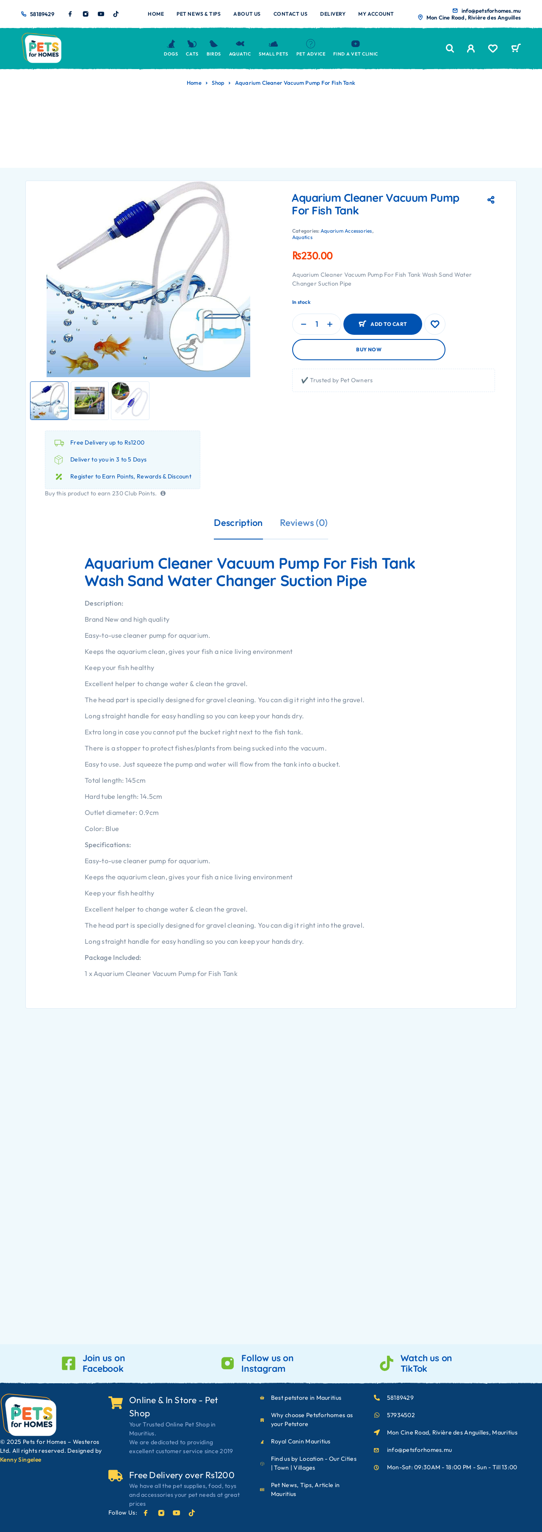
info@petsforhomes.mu (491, 10)
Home (156, 14)
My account (376, 14)
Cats (192, 48)
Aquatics (302, 237)
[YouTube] (100, 14)
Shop (218, 82)
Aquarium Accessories (346, 231)
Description (238, 522)
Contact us (290, 14)
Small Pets (273, 48)
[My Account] (471, 48)
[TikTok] (116, 14)
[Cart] (516, 49)
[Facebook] (70, 14)
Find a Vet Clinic (355, 48)
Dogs (171, 48)
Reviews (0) (304, 522)
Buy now (369, 349)
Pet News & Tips (199, 14)
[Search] (450, 48)
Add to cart (389, 324)
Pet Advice (311, 48)
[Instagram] (85, 14)
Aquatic (240, 48)
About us (246, 14)
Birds (214, 48)
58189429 (42, 14)
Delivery (333, 14)
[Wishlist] (492, 49)
